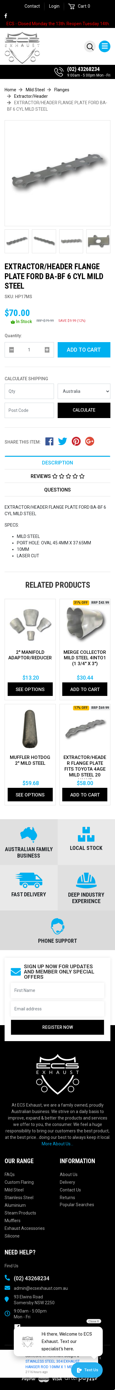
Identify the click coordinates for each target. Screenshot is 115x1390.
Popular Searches (77, 1204)
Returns (67, 1197)
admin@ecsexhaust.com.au (41, 1288)
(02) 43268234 (83, 69)
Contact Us (70, 1189)
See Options (30, 689)
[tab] (57, 462)
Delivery (67, 1182)
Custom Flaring (19, 1182)
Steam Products (20, 1212)
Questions (57, 490)
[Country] (84, 391)
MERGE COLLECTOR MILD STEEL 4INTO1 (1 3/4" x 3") (84, 658)
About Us (69, 1174)
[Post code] (29, 410)
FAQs (10, 1174)
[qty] (29, 349)
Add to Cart (84, 350)
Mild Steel (14, 1189)
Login (54, 6)
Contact (32, 6)
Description (57, 463)
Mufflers (13, 1220)
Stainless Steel (19, 1197)
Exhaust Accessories (25, 1228)
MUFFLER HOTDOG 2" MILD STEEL (30, 760)
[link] (9, 16)
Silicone (12, 1236)
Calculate (84, 410)
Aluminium (15, 1205)
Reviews (58, 476)
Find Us (11, 1265)
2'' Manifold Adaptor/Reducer (30, 655)
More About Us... (57, 1143)
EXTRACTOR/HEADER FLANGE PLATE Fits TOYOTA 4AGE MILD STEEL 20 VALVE (84, 769)
